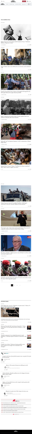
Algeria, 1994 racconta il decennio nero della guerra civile (17, 365)
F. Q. (2, 69)
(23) (3, 387)
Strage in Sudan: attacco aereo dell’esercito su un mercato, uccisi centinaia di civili (16, 67)
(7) (30, 169)
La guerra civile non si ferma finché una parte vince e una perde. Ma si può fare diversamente (16, 356)
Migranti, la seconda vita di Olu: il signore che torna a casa (17, 391)
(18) (30, 280)
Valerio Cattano (4, 119)
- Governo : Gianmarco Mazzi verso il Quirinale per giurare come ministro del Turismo (12, 412)
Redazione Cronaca (4, 340)
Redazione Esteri (4, 322)
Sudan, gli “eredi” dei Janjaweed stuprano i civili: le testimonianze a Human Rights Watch (16, 142)
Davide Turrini (3, 94)
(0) (30, 206)
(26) (30, 349)
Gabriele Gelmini (6, 376)
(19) (6, 395)
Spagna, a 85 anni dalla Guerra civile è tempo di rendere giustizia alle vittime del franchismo (15, 382)
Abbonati (24, 1)
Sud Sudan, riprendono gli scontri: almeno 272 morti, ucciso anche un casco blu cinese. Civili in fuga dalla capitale (16, 278)
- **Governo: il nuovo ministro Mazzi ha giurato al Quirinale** (9, 410)
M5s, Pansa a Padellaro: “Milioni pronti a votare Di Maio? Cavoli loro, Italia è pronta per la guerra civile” (16, 253)
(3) (30, 119)
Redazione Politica (4, 331)
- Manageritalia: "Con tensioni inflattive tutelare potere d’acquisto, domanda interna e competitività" (14, 407)
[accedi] (29, 1)
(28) (30, 144)
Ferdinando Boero (6, 359)
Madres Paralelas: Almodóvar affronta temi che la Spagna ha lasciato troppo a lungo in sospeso (15, 373)
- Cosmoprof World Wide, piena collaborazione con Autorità (9, 404)
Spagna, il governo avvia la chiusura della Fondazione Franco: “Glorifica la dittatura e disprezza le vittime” (15, 42)
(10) (30, 340)
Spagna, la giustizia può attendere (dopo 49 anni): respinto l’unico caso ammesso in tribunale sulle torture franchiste (15, 117)
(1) (30, 94)
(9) (30, 69)
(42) (30, 44)
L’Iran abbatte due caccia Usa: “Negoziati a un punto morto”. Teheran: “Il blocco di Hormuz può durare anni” (15, 306)
